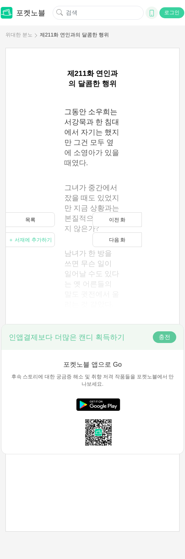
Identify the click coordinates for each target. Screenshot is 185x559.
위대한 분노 (19, 35)
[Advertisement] (92, 477)
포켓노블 (23, 13)
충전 (164, 337)
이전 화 (117, 220)
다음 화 (117, 240)
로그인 (172, 12)
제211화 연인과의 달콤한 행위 (74, 35)
